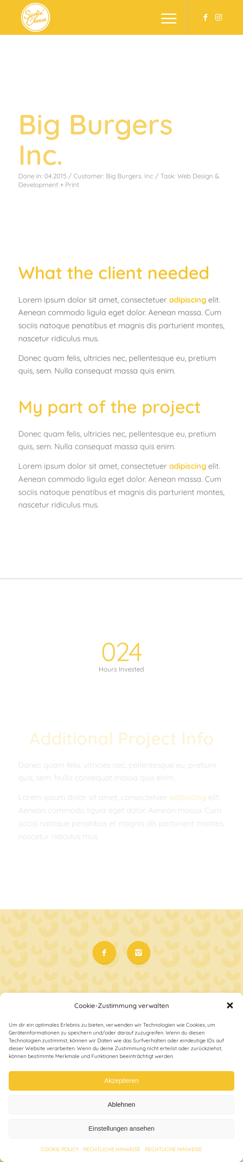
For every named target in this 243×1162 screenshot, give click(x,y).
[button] (230, 1022)
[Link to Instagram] (218, 17)
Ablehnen (121, 1121)
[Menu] (164, 17)
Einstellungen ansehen (122, 1145)
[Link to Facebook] (205, 17)
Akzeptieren (121, 1097)
